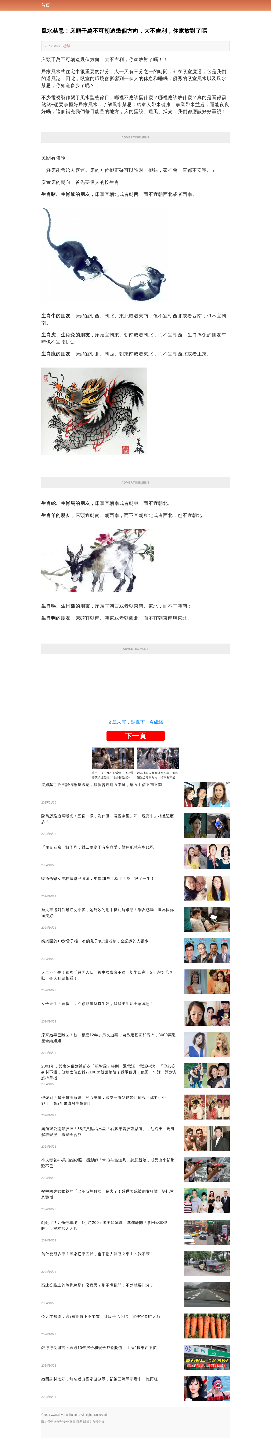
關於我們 (47, 1421)
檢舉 (66, 46)
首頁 (45, 5)
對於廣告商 (97, 1421)
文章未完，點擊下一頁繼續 (135, 722)
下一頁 (135, 736)
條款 (73, 1421)
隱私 (79, 1421)
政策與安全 (61, 1421)
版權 (86, 1421)
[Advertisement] (135, 683)
